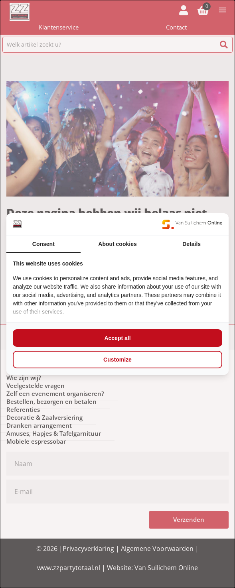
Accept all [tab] (117, 338)
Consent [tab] (43, 244)
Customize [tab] (117, 359)
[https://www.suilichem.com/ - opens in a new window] (192, 224)
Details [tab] (191, 244)
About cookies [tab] (117, 244)
